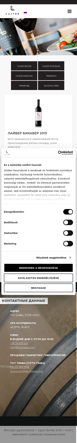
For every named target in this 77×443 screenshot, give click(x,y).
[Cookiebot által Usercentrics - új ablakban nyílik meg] (58, 153)
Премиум (51, 76)
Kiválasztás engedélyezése (38, 277)
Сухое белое (24, 66)
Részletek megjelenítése (51, 257)
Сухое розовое (51, 66)
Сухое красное (24, 76)
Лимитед (24, 86)
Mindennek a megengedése (38, 267)
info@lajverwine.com (22, 347)
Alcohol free (51, 86)
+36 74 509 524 (19, 343)
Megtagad (38, 287)
